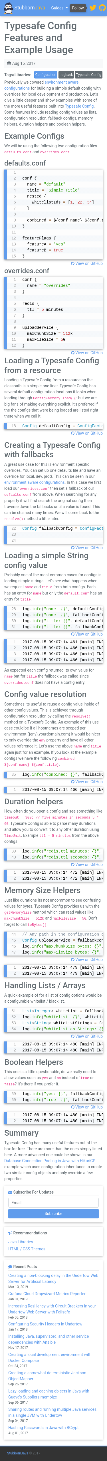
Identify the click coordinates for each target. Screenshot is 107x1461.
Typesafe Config (88, 75)
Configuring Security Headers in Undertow (45, 1324)
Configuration (45, 75)
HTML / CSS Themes (26, 1249)
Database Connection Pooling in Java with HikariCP (49, 1160)
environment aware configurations (34, 482)
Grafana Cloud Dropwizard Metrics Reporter (47, 1293)
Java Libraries (20, 1242)
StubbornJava (17, 1453)
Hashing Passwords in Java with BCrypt (43, 1427)
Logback (66, 75)
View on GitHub (87, 263)
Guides (58, 8)
